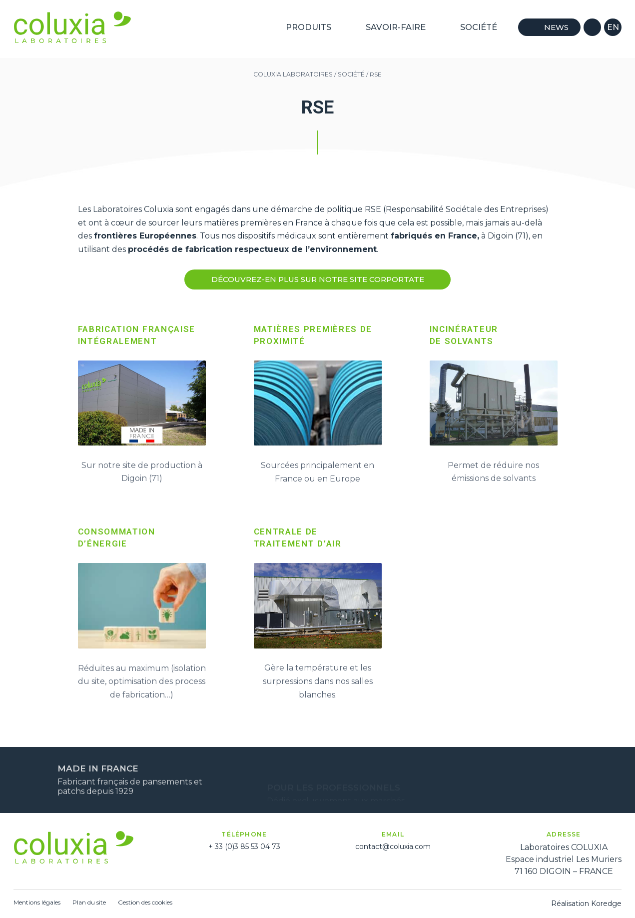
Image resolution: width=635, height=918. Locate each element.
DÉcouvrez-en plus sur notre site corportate (317, 279)
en (613, 27)
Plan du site (89, 902)
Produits (314, 27)
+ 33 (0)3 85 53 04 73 (244, 846)
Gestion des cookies (145, 902)
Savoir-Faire (400, 27)
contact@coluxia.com (393, 846)
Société (483, 27)
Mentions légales (36, 902)
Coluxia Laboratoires (293, 74)
